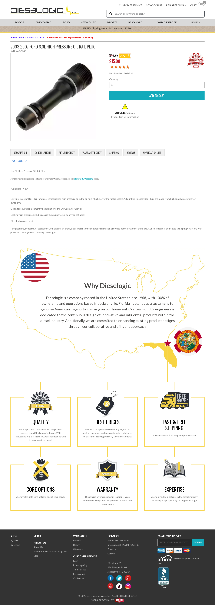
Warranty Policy (92, 153)
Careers (111, 553)
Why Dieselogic (167, 22)
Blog (36, 555)
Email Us (112, 549)
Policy (196, 22)
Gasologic (135, 22)
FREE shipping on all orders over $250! (107, 28)
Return (76, 545)
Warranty (80, 536)
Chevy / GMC (43, 22)
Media (38, 536)
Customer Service (130, 5)
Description (20, 153)
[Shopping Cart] (197, 5)
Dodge (19, 22)
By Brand (15, 545)
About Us (40, 542)
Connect (113, 536)
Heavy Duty (88, 22)
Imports (111, 22)
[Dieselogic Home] (44, 9)
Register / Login (176, 5)
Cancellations (43, 153)
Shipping (114, 153)
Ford (66, 22)
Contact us (78, 578)
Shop (13, 536)
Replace (77, 540)
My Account (154, 5)
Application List (152, 153)
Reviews (131, 153)
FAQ (75, 561)
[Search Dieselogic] (111, 14)
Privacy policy (80, 565)
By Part (14, 540)
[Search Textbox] (156, 14)
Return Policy (67, 153)
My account (79, 574)
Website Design (101, 600)
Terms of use (79, 569)
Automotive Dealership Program (50, 551)
